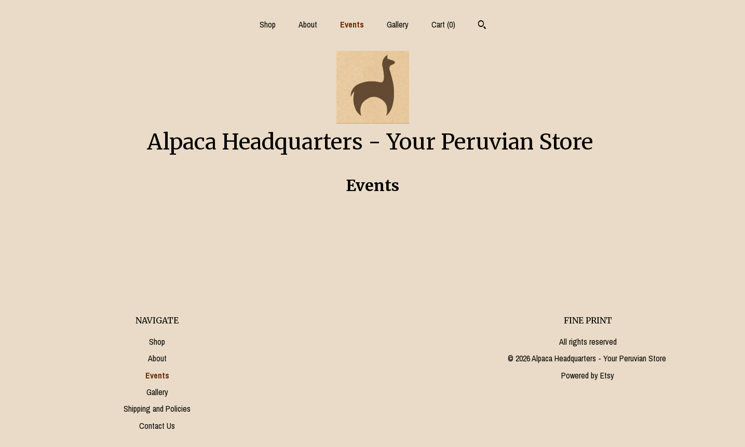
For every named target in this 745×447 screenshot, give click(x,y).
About (308, 24)
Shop (268, 24)
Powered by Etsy (587, 375)
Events (352, 24)
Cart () (443, 24)
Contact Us (157, 425)
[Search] (482, 26)
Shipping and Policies (157, 408)
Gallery (398, 24)
